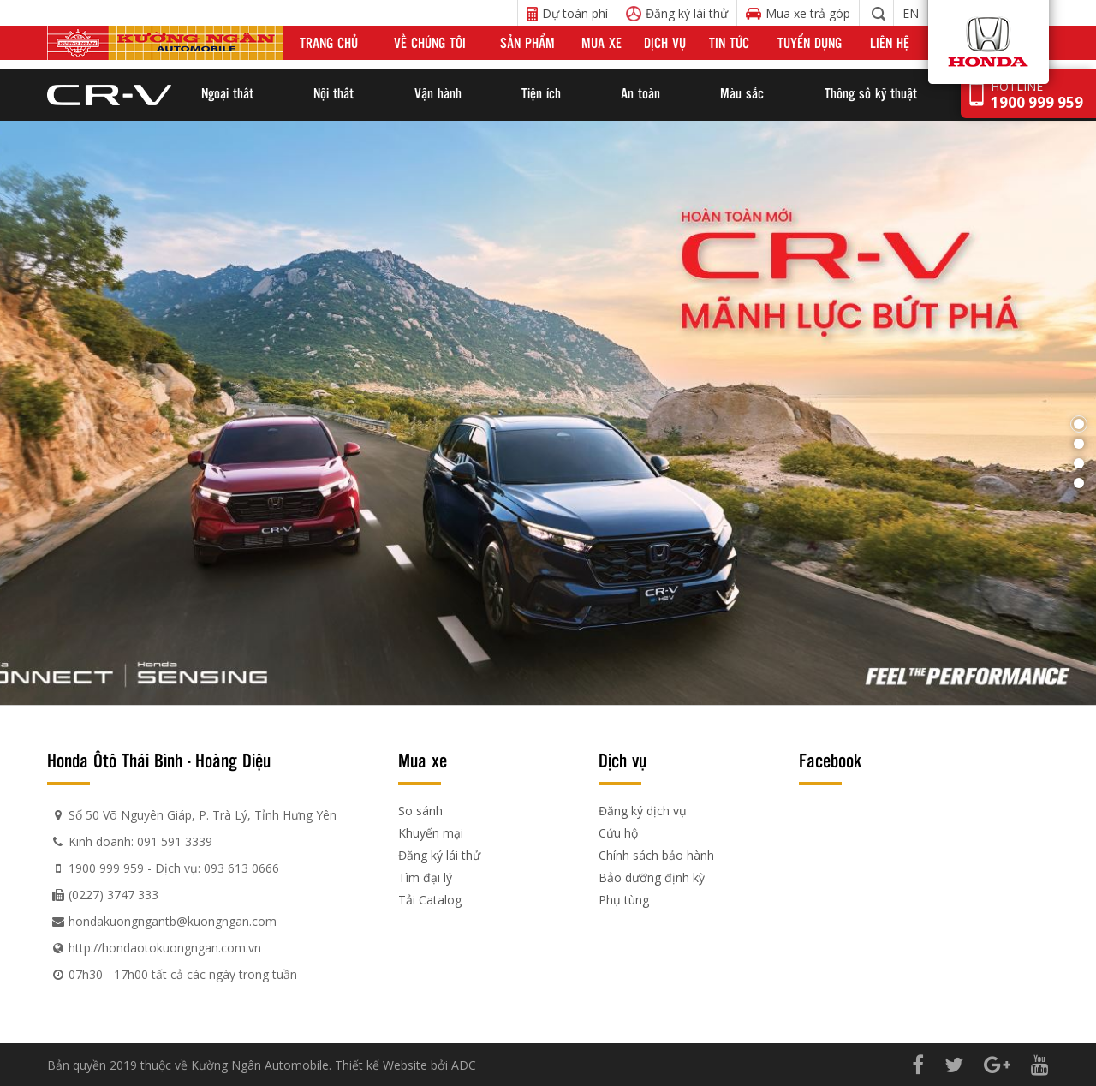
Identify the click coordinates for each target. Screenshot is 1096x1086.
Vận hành (438, 93)
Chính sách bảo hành (656, 855)
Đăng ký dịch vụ (643, 811)
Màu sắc (742, 93)
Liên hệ (889, 42)
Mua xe (601, 42)
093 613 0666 (241, 868)
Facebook (830, 760)
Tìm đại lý (425, 877)
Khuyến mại (430, 833)
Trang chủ (329, 42)
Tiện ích (541, 93)
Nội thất (333, 93)
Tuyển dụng (809, 42)
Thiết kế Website (381, 1065)
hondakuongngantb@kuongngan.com (172, 921)
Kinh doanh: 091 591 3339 (140, 841)
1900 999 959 (106, 868)
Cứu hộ (618, 833)
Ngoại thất (227, 93)
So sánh (420, 811)
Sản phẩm (527, 42)
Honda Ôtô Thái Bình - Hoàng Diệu (159, 760)
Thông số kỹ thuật (871, 93)
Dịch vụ (665, 42)
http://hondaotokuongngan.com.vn (164, 948)
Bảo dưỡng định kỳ (652, 877)
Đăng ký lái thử (439, 855)
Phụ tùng (624, 900)
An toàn (640, 93)
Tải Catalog (430, 900)
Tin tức (729, 42)
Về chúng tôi (430, 42)
